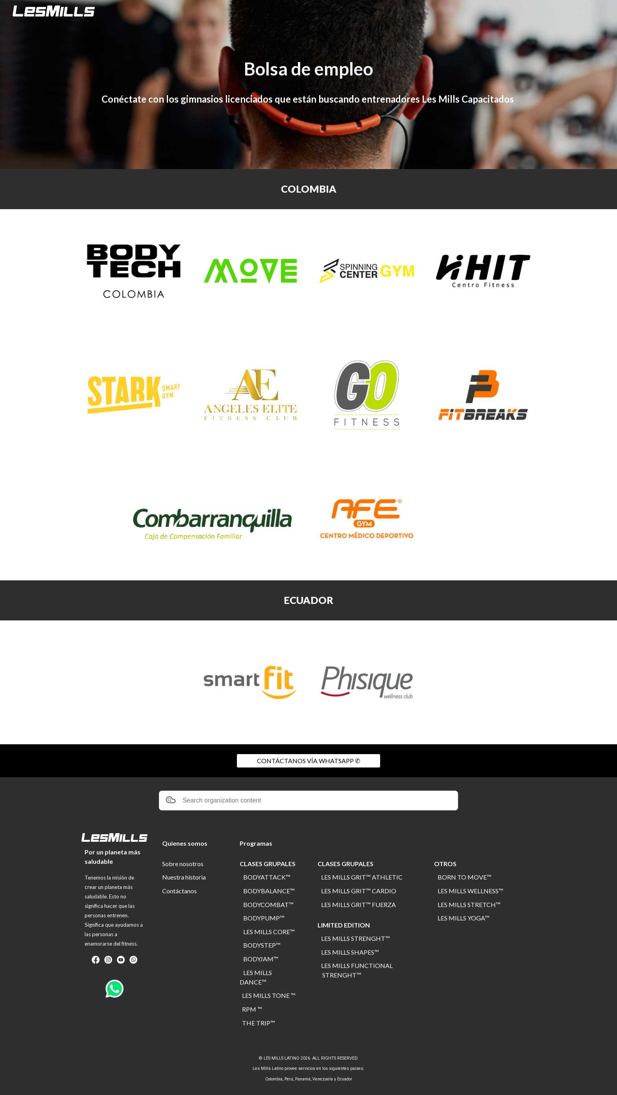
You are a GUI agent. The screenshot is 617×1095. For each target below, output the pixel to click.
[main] (308, 69)
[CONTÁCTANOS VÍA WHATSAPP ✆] (308, 761)
